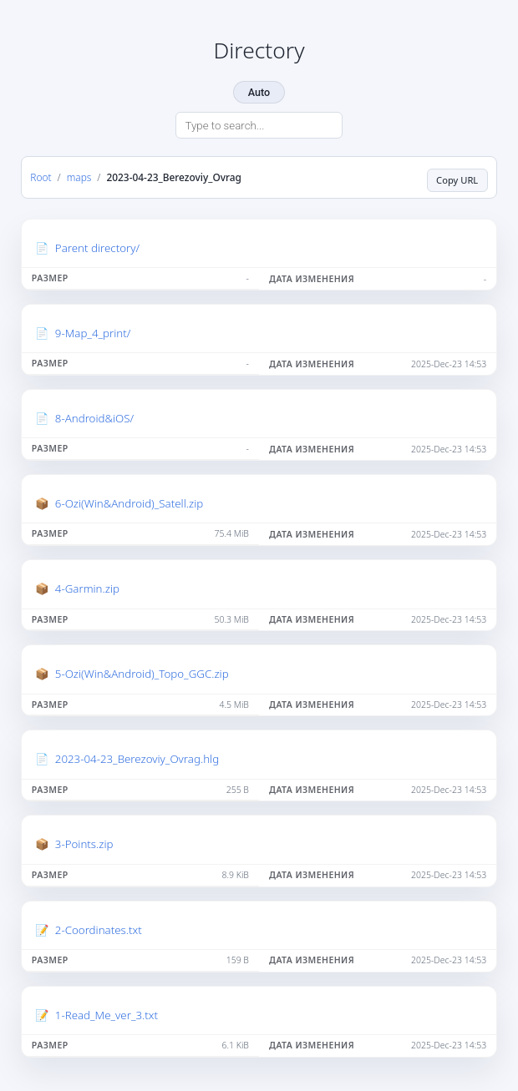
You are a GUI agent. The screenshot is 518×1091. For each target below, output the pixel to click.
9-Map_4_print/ (93, 333)
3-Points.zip (84, 843)
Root (40, 177)
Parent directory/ (97, 247)
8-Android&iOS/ (94, 418)
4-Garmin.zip (87, 588)
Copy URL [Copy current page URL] (457, 180)
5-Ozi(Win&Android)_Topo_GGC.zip (142, 673)
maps (79, 177)
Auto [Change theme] (259, 92)
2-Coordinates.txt (98, 929)
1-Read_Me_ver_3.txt (106, 1015)
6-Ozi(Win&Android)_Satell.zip (129, 503)
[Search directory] (259, 125)
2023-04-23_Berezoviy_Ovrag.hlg (137, 758)
